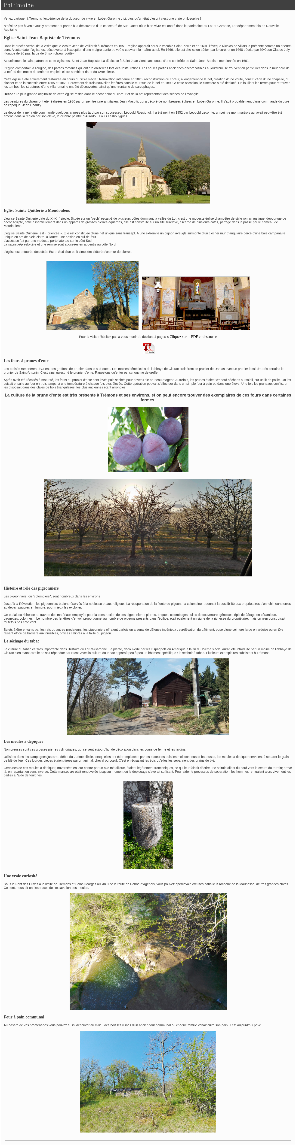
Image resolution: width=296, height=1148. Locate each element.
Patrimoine (19, 5)
